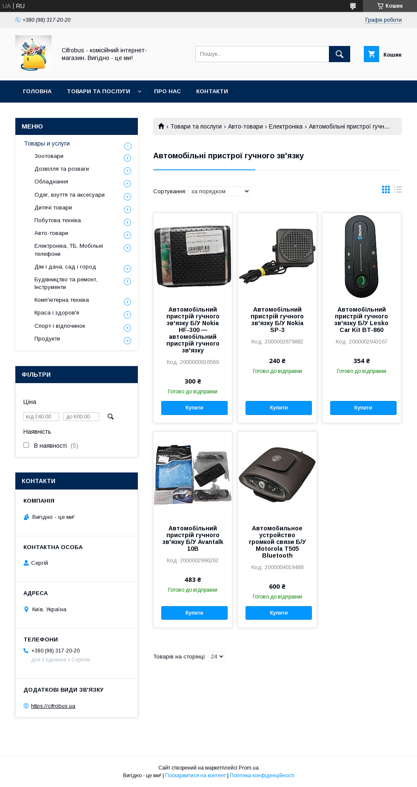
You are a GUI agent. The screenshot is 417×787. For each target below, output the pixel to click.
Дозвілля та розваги (61, 169)
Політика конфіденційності (262, 775)
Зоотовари (48, 156)
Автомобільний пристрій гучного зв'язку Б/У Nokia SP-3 (277, 319)
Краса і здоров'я (56, 312)
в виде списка (398, 191)
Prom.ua (249, 768)
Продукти (47, 338)
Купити (194, 408)
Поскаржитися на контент (195, 775)
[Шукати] (339, 54)
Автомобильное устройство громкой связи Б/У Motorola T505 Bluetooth (277, 542)
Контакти (212, 91)
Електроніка (286, 126)
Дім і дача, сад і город (65, 266)
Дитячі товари (53, 207)
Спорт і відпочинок (59, 326)
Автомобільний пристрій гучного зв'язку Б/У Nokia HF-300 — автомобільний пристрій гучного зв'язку (193, 330)
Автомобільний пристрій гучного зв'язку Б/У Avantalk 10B (193, 538)
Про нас (167, 91)
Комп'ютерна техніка (61, 300)
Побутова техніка (57, 220)
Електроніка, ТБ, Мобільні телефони (68, 250)
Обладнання (51, 181)
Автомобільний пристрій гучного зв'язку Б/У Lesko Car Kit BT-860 (361, 319)
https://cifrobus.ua (53, 706)
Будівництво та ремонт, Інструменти (65, 283)
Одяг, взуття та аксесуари (69, 195)
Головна (37, 91)
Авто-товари (245, 126)
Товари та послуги (98, 91)
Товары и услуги (47, 143)
